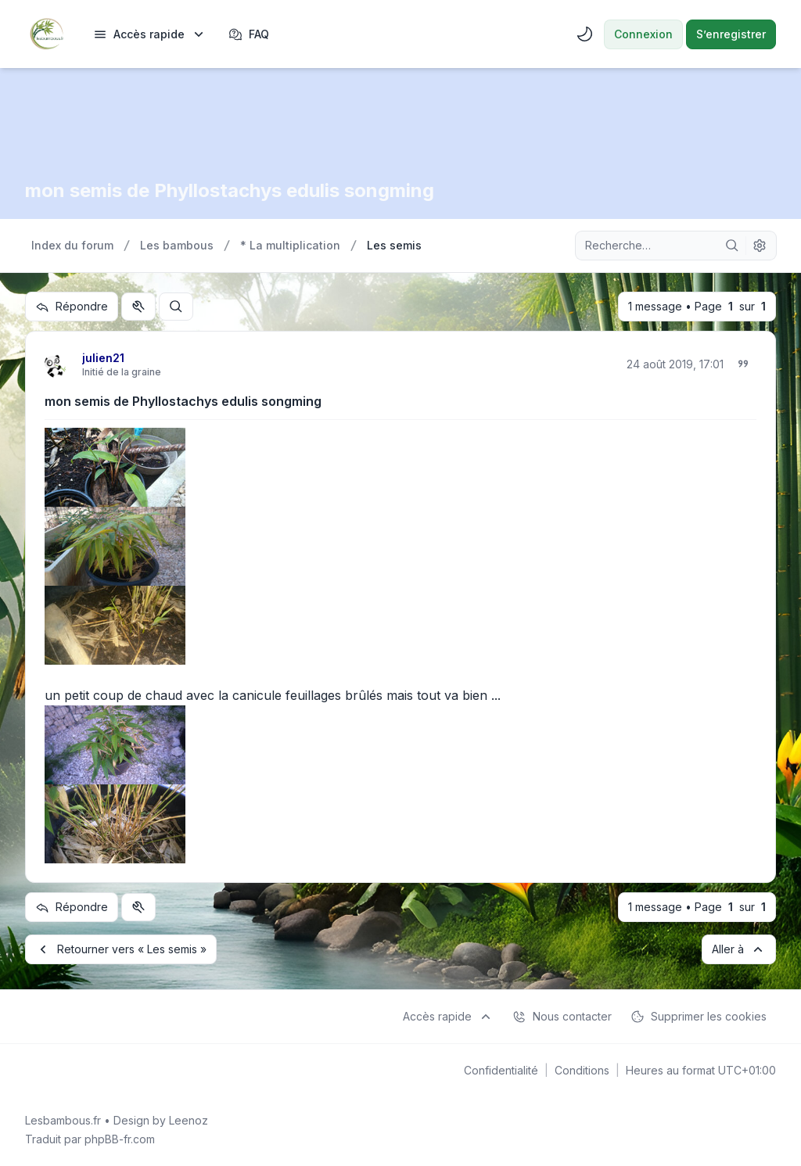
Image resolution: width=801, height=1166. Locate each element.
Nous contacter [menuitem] (562, 1017)
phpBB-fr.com (119, 1139)
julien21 (103, 357)
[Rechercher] (732, 245)
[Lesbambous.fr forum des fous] (46, 34)
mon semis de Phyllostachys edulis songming (183, 401)
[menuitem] (150, 34)
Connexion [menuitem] (643, 34)
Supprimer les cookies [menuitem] (698, 1017)
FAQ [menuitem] (248, 34)
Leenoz (188, 1120)
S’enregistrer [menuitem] (731, 34)
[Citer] (743, 363)
